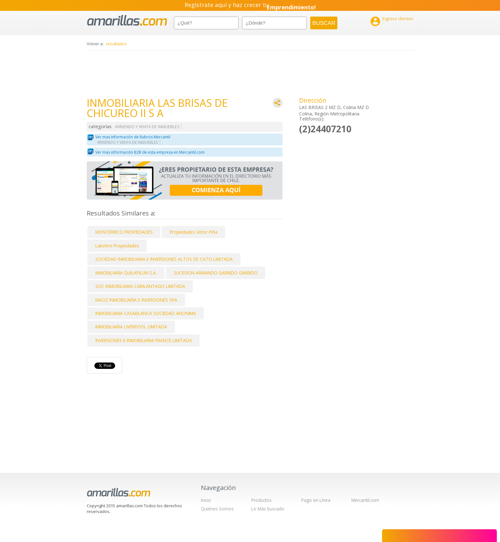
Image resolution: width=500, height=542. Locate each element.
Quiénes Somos (217, 509)
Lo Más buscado (267, 509)
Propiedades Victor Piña (193, 232)
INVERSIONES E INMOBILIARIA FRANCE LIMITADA (143, 340)
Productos (261, 500)
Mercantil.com (365, 500)
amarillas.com (127, 20)
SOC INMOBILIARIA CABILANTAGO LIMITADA (140, 286)
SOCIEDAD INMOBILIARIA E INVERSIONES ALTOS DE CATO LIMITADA (164, 259)
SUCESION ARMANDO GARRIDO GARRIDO (216, 273)
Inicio (206, 500)
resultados (116, 44)
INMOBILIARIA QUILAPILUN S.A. (126, 273)
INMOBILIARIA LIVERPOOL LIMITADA (131, 327)
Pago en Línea (315, 500)
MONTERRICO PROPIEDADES (124, 232)
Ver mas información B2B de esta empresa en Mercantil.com (150, 152)
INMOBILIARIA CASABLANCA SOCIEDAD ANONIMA (145, 313)
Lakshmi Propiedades (117, 246)
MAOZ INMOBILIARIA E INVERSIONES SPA (136, 300)
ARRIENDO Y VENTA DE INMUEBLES (147, 126)
